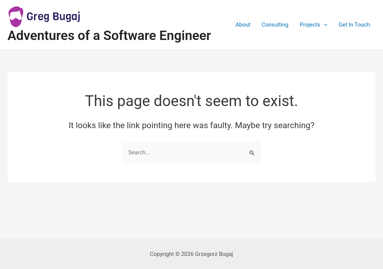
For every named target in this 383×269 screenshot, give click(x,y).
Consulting (275, 24)
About (243, 24)
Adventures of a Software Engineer (109, 35)
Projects (313, 25)
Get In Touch (354, 24)
